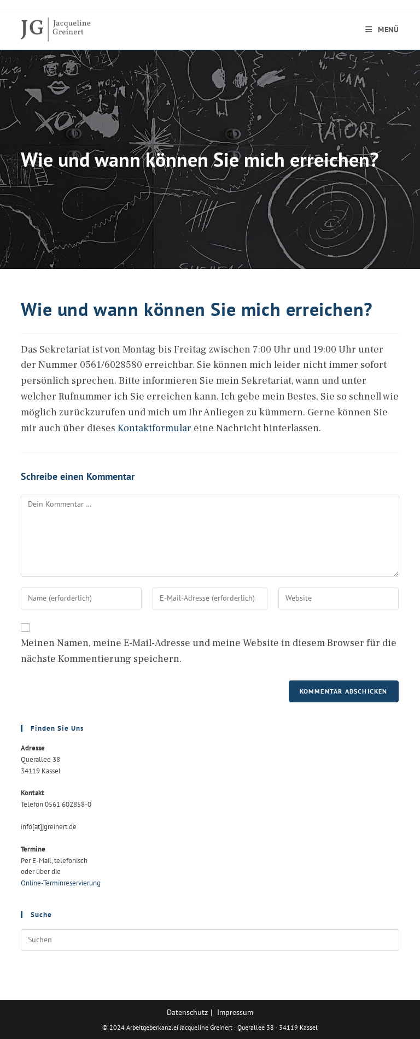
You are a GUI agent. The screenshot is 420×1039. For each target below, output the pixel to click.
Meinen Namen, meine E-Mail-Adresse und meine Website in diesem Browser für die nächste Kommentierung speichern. (208, 651)
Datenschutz (187, 1012)
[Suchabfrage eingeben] (210, 940)
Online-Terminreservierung (61, 883)
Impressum (235, 1012)
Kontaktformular (154, 428)
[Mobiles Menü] (382, 29)
